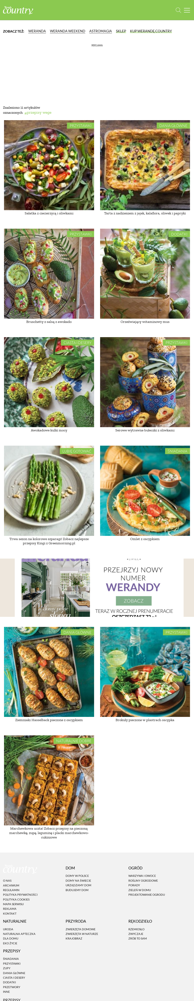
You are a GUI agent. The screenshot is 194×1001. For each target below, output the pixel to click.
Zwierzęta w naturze (82, 933)
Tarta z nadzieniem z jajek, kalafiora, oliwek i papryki (145, 213)
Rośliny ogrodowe (143, 880)
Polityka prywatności (20, 894)
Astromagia (100, 31)
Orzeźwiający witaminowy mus (145, 321)
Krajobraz (74, 938)
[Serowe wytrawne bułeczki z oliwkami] (145, 382)
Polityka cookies (16, 899)
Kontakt (9, 913)
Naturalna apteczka (19, 933)
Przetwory (11, 987)
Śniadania (177, 451)
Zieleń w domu (139, 890)
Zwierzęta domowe (80, 929)
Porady (134, 885)
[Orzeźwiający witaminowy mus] (145, 274)
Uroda (8, 929)
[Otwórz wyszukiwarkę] (178, 10)
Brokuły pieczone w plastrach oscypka (145, 720)
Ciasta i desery (77, 342)
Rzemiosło (136, 929)
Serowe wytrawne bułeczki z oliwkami (145, 430)
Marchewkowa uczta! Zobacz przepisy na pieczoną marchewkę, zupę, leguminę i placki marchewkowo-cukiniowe (49, 832)
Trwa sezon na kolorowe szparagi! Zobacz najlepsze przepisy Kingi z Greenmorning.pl (49, 541)
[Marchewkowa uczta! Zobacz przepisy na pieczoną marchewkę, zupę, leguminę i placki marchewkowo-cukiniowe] (49, 780)
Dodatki (179, 234)
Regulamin (11, 890)
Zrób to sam (137, 938)
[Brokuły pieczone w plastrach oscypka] (145, 672)
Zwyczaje (135, 933)
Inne (6, 991)
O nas (7, 880)
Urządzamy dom (78, 885)
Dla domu (10, 938)
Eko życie (10, 943)
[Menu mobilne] (187, 10)
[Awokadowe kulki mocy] (49, 382)
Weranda (37, 31)
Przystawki (80, 125)
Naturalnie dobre (73, 741)
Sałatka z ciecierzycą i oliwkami (49, 213)
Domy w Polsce (77, 876)
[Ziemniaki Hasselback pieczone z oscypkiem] (49, 672)
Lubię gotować (76, 451)
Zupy (6, 968)
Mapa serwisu (13, 904)
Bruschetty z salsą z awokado (49, 321)
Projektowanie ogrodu (146, 894)
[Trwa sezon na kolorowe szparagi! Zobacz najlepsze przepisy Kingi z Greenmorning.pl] (49, 491)
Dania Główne (173, 125)
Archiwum (11, 885)
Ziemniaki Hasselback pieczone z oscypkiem (49, 720)
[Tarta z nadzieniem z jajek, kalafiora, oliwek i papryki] (145, 165)
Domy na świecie (78, 880)
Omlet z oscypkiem (145, 539)
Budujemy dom (77, 890)
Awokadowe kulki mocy (49, 430)
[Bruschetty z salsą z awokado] (49, 274)
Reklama (9, 909)
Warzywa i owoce (142, 876)
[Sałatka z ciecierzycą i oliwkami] (49, 165)
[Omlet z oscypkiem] (145, 491)
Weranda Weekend (67, 31)
